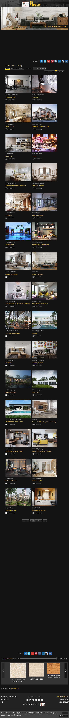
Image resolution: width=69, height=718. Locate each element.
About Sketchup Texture (9, 697)
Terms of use (64, 699)
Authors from (36, 68)
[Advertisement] (34, 45)
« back (24, 521)
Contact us (4, 699)
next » (44, 521)
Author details (11, 99)
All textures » (62, 658)
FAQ (2, 702)
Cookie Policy (63, 702)
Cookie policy (64, 715)
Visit (34, 704)
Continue (65, 713)
